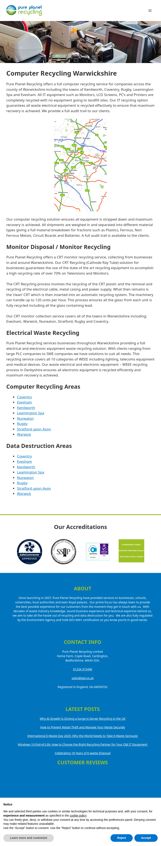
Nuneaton (25, 418)
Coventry (24, 397)
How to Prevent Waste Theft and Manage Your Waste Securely (82, 727)
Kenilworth (26, 407)
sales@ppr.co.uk (83, 678)
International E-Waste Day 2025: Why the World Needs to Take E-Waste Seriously (82, 736)
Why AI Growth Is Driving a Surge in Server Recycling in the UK (82, 719)
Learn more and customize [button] (28, 837)
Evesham (24, 402)
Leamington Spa (30, 413)
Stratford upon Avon (34, 429)
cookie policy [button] (78, 815)
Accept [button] (146, 837)
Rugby (22, 423)
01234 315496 (82, 669)
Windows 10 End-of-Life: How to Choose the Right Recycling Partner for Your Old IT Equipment (82, 744)
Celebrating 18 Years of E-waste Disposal (82, 753)
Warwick (24, 434)
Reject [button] (121, 837)
